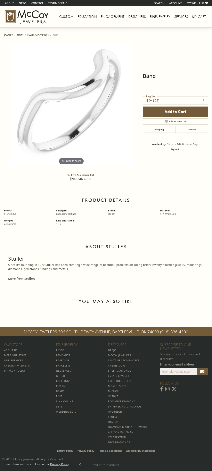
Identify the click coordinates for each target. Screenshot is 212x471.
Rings (20, 35)
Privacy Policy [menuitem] (14, 370)
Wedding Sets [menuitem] (66, 411)
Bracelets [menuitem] (63, 365)
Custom (66, 16)
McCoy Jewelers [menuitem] (119, 355)
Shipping (159, 129)
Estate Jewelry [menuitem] (118, 376)
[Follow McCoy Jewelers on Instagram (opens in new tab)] (167, 389)
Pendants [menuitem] (63, 355)
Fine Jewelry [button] (160, 16)
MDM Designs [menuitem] (117, 386)
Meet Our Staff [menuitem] (15, 355)
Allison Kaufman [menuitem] (120, 432)
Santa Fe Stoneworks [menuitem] (123, 360)
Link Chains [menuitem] (64, 401)
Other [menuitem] (60, 376)
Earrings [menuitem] (63, 360)
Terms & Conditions (110, 451)
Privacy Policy (86, 451)
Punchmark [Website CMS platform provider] (113, 465)
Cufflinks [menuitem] (63, 381)
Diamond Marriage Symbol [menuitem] (128, 427)
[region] (71, 104)
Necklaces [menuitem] (63, 370)
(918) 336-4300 (80, 179)
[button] (158, 3)
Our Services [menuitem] (13, 360)
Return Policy (65, 451)
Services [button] (181, 16)
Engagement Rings (37, 35)
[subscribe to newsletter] (202, 371)
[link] (9, 3)
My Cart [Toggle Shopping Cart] (199, 16)
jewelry (8, 35)
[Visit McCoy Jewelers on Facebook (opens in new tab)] (161, 389)
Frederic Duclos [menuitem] (120, 381)
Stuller (111, 213)
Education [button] (87, 16)
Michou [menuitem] (113, 391)
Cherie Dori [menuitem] (116, 365)
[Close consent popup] (80, 464)
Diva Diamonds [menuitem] (119, 442)
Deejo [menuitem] (112, 350)
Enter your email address (177, 364)
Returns (192, 129)
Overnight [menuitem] (116, 411)
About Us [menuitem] (11, 350)
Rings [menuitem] (60, 350)
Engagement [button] (112, 16)
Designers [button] (137, 16)
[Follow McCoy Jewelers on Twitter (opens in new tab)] (174, 389)
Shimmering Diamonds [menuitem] (124, 406)
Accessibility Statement (140, 451)
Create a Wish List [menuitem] (17, 365)
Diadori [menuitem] (114, 422)
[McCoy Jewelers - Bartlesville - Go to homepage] (26, 16)
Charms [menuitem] (61, 386)
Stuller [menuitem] (113, 417)
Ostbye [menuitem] (113, 396)
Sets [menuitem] (59, 406)
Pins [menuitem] (59, 396)
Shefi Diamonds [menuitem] (119, 370)
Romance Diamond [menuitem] (122, 401)
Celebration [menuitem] (117, 437)
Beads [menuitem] (60, 391)
